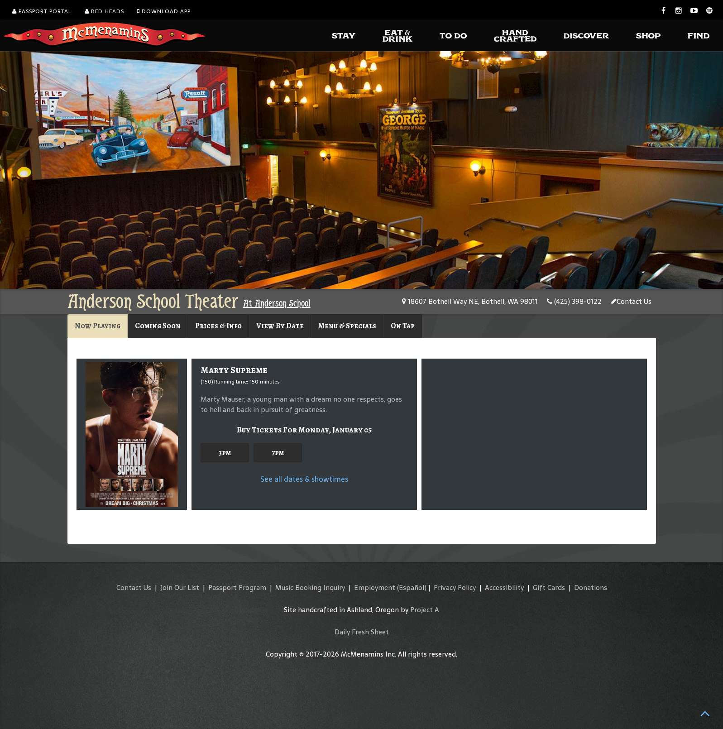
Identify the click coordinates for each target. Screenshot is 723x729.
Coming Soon (158, 326)
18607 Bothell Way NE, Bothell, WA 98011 (470, 301)
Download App (164, 11)
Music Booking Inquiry (310, 587)
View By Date (280, 326)
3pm (225, 452)
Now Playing (97, 326)
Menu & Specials (347, 326)
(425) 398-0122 (574, 301)
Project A (424, 609)
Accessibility (504, 587)
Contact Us (631, 301)
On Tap (403, 326)
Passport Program (237, 587)
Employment (374, 587)
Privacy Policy (455, 587)
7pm (278, 452)
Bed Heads (104, 11)
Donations (590, 587)
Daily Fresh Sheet (362, 632)
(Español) (411, 587)
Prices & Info (218, 326)
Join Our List (179, 587)
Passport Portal (42, 11)
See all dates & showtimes (304, 479)
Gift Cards (549, 587)
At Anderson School (277, 303)
